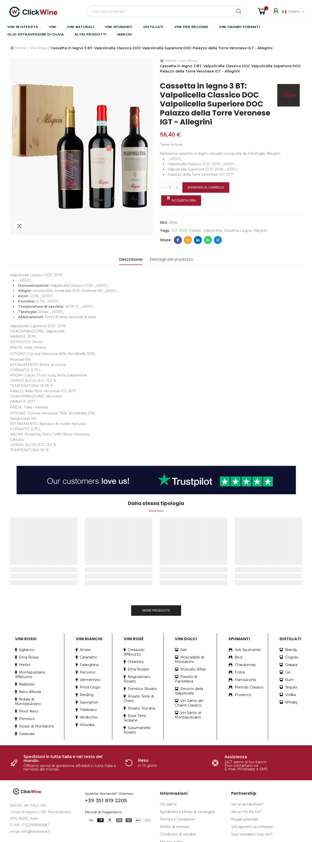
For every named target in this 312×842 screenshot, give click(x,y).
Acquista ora (181, 199)
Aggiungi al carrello (206, 187)
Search (239, 11)
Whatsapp (208, 240)
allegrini (260, 230)
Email (188, 240)
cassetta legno (238, 230)
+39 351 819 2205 (106, 801)
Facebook (178, 240)
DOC (183, 230)
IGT (174, 230)
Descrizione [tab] (130, 259)
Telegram (218, 240)
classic (195, 230)
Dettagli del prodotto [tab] (171, 259)
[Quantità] (170, 187)
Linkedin (198, 240)
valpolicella (212, 230)
